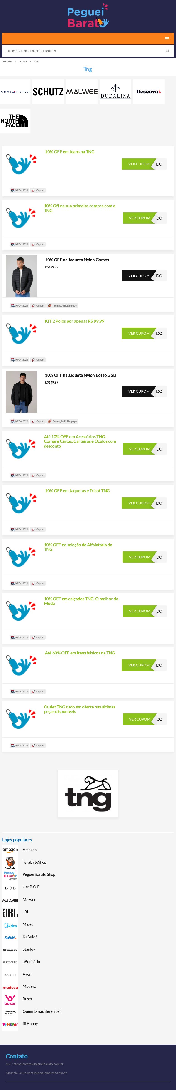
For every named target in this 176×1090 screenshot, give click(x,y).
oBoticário (31, 961)
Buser (27, 999)
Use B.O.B (31, 887)
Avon (27, 974)
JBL (26, 912)
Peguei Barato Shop (39, 874)
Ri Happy (30, 1023)
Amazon (30, 849)
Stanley (29, 949)
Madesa (29, 986)
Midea (28, 924)
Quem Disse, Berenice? (42, 1011)
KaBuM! (30, 937)
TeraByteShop (34, 862)
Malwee (29, 899)
